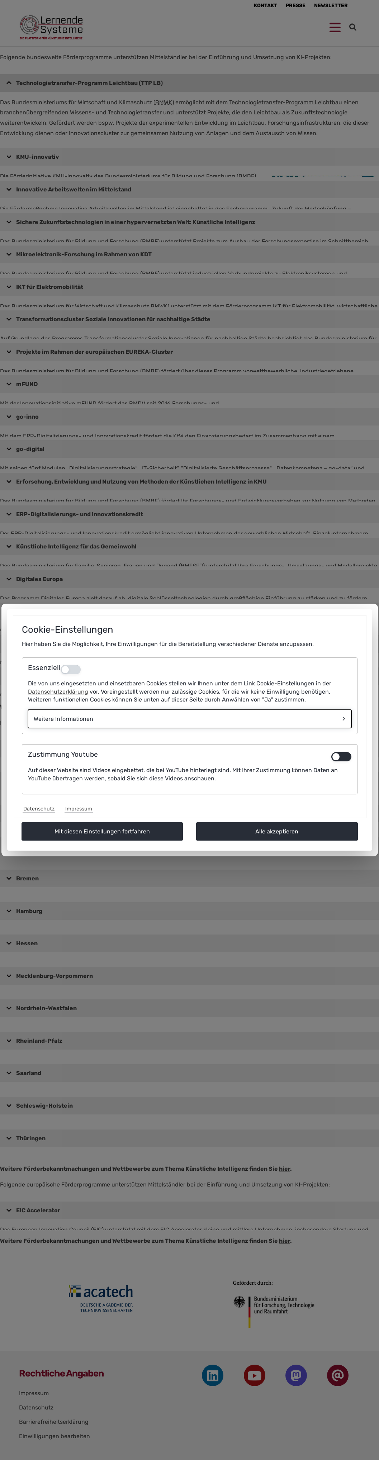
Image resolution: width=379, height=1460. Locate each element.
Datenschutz (39, 809)
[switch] (341, 756)
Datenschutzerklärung (58, 691)
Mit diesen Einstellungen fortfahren (102, 831)
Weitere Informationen (63, 718)
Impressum (78, 809)
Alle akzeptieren (276, 831)
